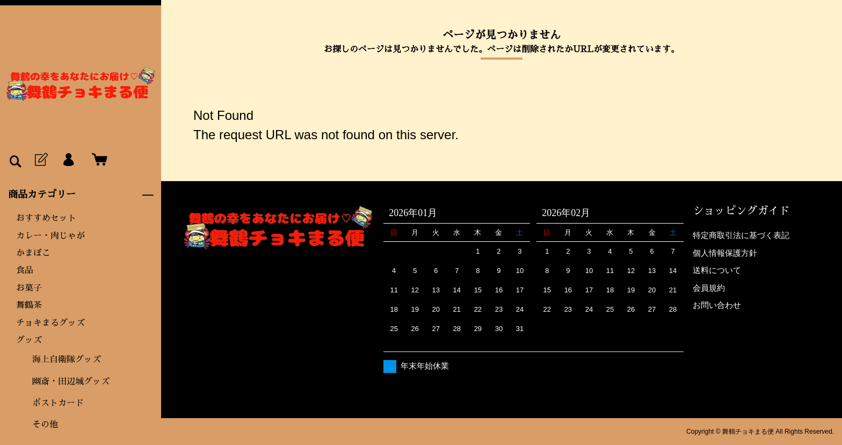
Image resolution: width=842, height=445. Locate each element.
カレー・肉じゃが (50, 236)
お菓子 (29, 288)
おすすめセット (46, 218)
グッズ (29, 340)
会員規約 (709, 287)
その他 (45, 424)
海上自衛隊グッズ (66, 359)
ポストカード (58, 403)
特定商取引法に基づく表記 (741, 235)
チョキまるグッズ (50, 323)
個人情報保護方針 (725, 252)
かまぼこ (33, 253)
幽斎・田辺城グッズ (71, 381)
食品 (24, 270)
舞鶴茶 (29, 305)
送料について (717, 270)
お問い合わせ (717, 305)
